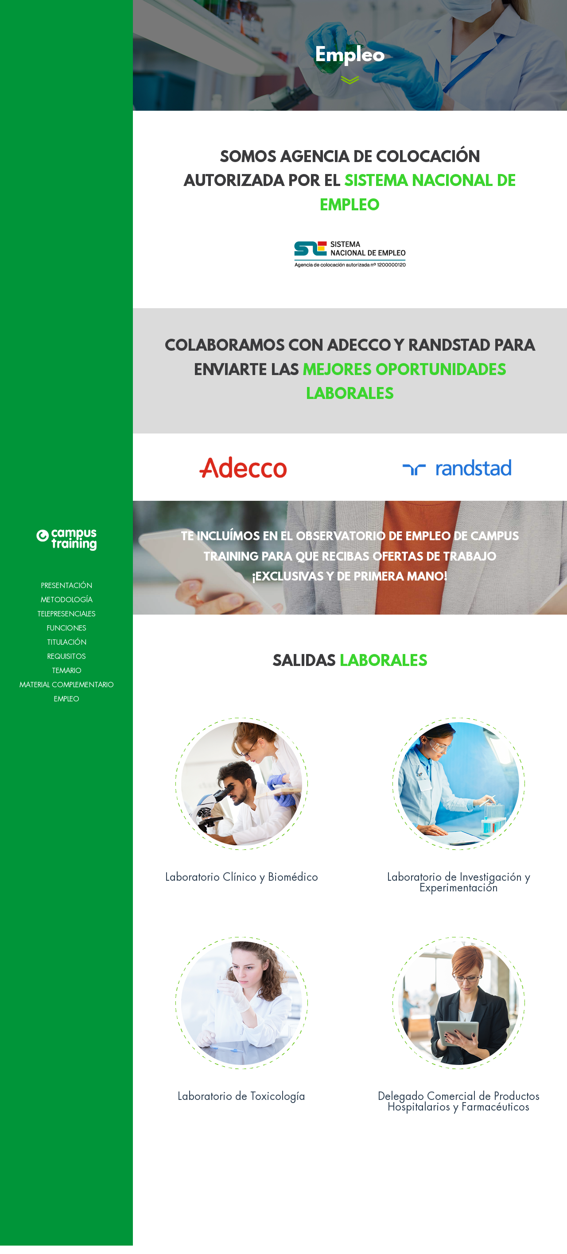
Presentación (66, 554)
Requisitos (66, 625)
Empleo (66, 668)
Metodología (67, 569)
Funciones (66, 597)
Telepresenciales (66, 583)
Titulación (66, 611)
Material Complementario (66, 654)
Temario (67, 639)
